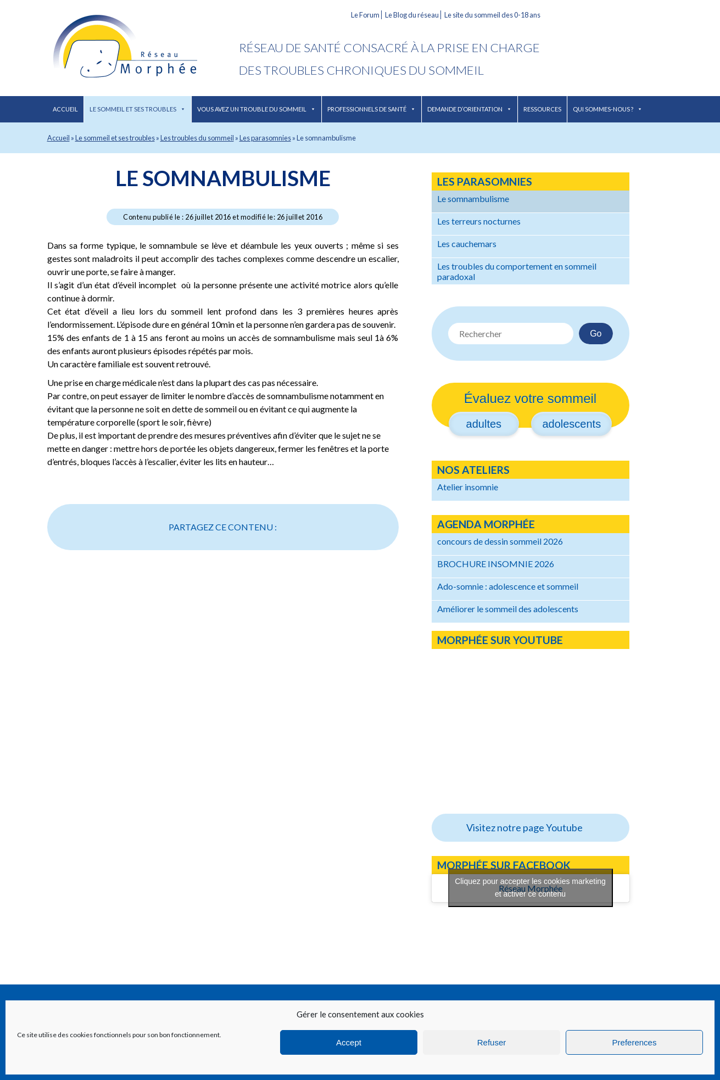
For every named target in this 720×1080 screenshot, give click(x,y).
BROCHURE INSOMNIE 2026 (495, 563)
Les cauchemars (466, 243)
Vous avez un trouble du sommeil (256, 109)
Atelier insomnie (467, 487)
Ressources (542, 109)
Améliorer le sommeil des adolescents (507, 608)
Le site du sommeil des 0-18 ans (492, 14)
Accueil (65, 109)
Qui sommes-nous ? (608, 109)
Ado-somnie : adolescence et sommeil (507, 586)
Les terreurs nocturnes (479, 221)
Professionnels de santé (371, 109)
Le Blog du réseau (412, 14)
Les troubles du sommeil (197, 137)
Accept (348, 1042)
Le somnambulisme (223, 178)
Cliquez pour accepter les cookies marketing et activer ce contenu (530, 887)
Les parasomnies (265, 137)
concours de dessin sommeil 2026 (500, 541)
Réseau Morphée (143, 48)
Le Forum (365, 14)
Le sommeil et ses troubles (138, 109)
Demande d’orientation (469, 109)
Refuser (491, 1042)
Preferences (634, 1042)
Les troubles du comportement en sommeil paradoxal (516, 271)
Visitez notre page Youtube (524, 827)
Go (595, 333)
